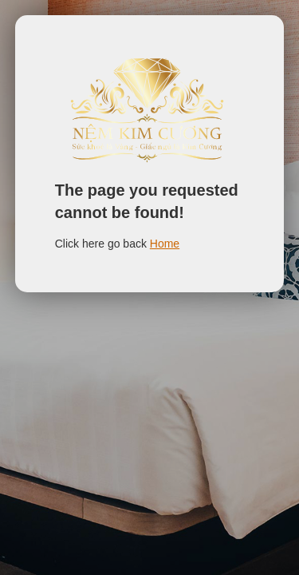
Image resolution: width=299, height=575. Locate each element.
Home (164, 243)
